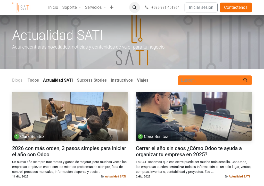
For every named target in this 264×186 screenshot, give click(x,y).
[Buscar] (245, 80)
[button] (134, 7)
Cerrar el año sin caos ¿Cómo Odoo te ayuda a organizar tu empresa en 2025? (189, 151)
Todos (33, 80)
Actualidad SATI (115, 176)
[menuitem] (53, 7)
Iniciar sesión (201, 7)
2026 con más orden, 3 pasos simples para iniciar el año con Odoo (69, 151)
